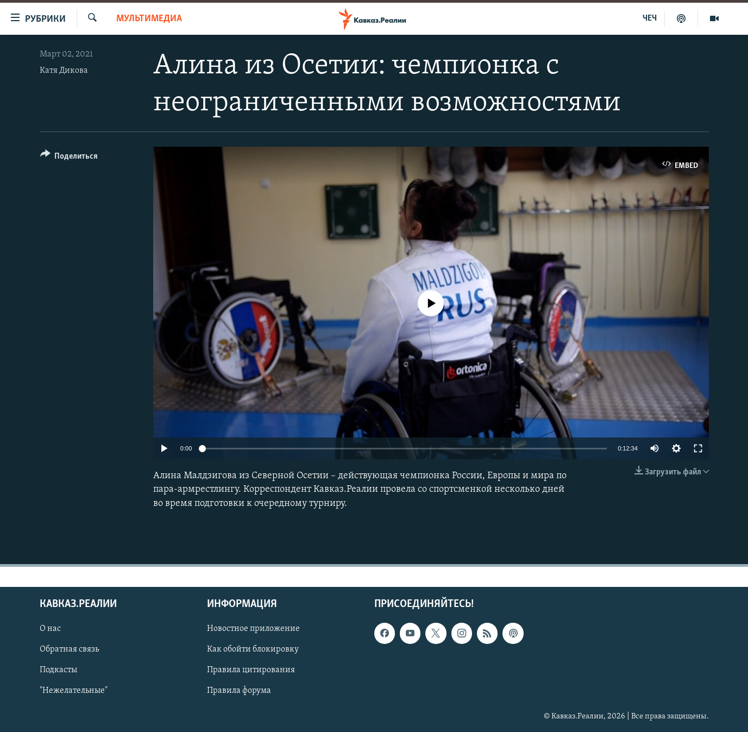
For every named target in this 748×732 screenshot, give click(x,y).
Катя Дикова (64, 70)
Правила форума (239, 690)
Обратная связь (69, 649)
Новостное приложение (253, 628)
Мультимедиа (149, 19)
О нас (50, 628)
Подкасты (58, 670)
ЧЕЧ (650, 18)
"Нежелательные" (74, 690)
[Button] (69, 158)
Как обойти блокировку (253, 649)
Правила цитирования (251, 670)
